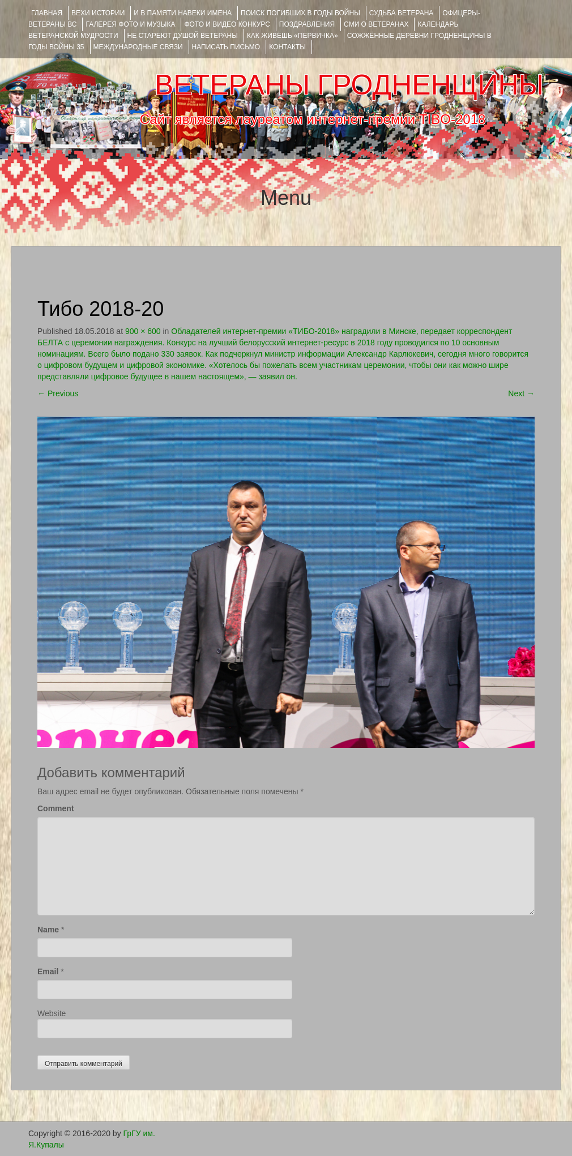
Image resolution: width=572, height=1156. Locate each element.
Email (47, 971)
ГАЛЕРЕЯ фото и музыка (130, 24)
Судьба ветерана (401, 13)
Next (521, 393)
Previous (57, 393)
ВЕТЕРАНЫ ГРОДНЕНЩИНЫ (349, 84)
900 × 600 (143, 331)
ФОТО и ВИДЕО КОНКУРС (227, 24)
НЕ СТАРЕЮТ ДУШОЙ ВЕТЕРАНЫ (182, 36)
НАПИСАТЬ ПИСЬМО (226, 47)
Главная (46, 13)
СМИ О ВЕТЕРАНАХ (376, 24)
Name (48, 929)
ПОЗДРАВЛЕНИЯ (307, 24)
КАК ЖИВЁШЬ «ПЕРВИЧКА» (292, 36)
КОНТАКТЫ (287, 47)
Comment (55, 808)
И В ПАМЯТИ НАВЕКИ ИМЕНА (183, 13)
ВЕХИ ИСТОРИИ (98, 13)
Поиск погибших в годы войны (300, 13)
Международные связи (138, 47)
